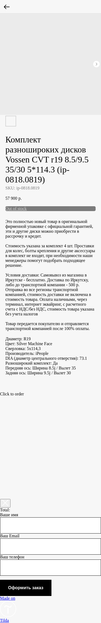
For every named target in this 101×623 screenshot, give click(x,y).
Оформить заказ (25, 587)
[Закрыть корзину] (5, 503)
